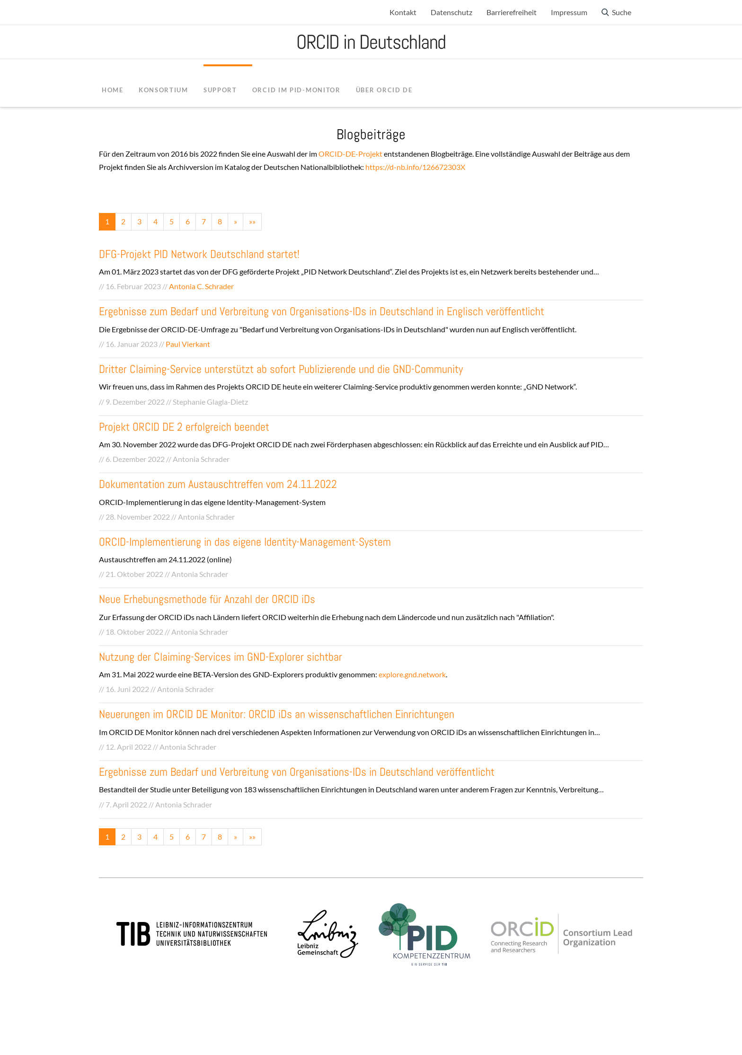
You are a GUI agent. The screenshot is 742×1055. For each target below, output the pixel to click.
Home (113, 90)
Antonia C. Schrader (201, 286)
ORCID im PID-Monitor (296, 90)
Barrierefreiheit (511, 12)
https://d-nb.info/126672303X (415, 166)
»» (252, 221)
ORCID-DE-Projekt (350, 153)
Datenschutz (451, 12)
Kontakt (402, 12)
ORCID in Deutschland (371, 41)
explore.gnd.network (412, 674)
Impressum (569, 12)
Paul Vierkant (188, 343)
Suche (621, 12)
